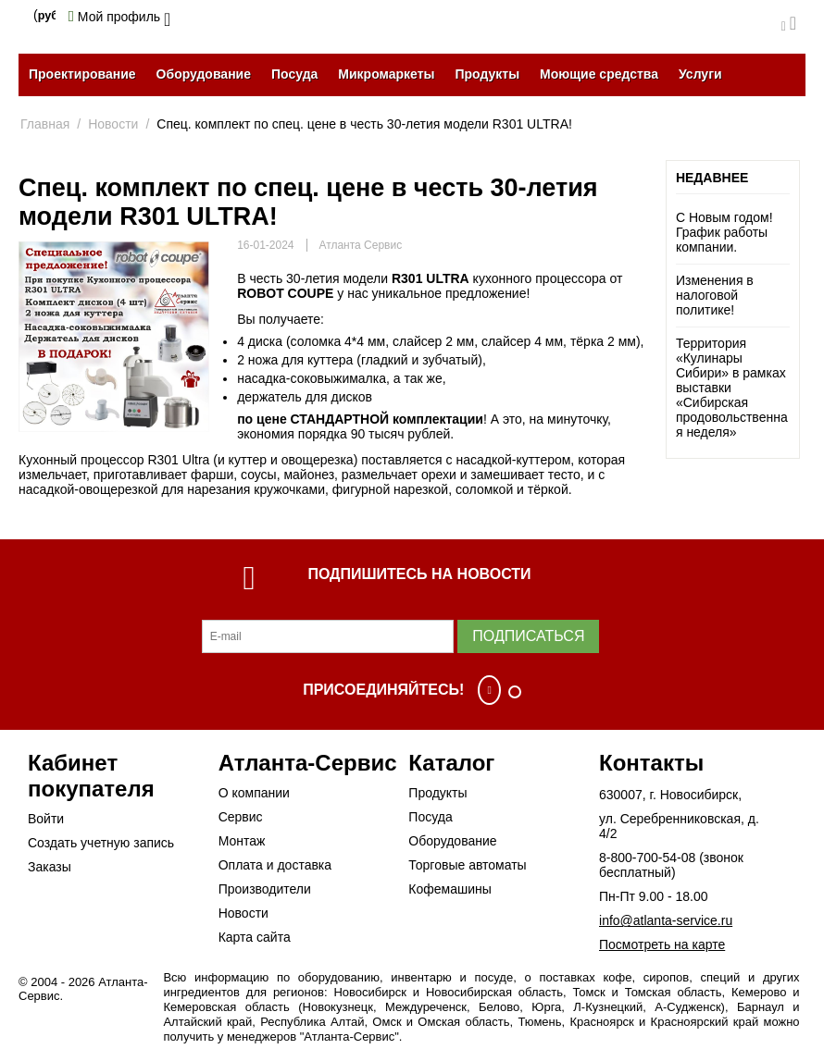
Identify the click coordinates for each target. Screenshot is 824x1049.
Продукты (487, 74)
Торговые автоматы (467, 865)
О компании (254, 792)
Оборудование (203, 74)
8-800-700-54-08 (647, 857)
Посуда (294, 74)
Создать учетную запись (101, 842)
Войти (46, 818)
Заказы (49, 866)
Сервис (240, 816)
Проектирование (82, 74)
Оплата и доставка (274, 865)
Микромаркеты (386, 74)
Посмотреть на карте (662, 944)
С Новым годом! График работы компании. (724, 232)
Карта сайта (254, 937)
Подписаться (528, 636)
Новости (243, 913)
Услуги (700, 74)
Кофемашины (450, 889)
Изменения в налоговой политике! (715, 295)
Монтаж (242, 840)
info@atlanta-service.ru (665, 920)
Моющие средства (599, 74)
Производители (264, 889)
